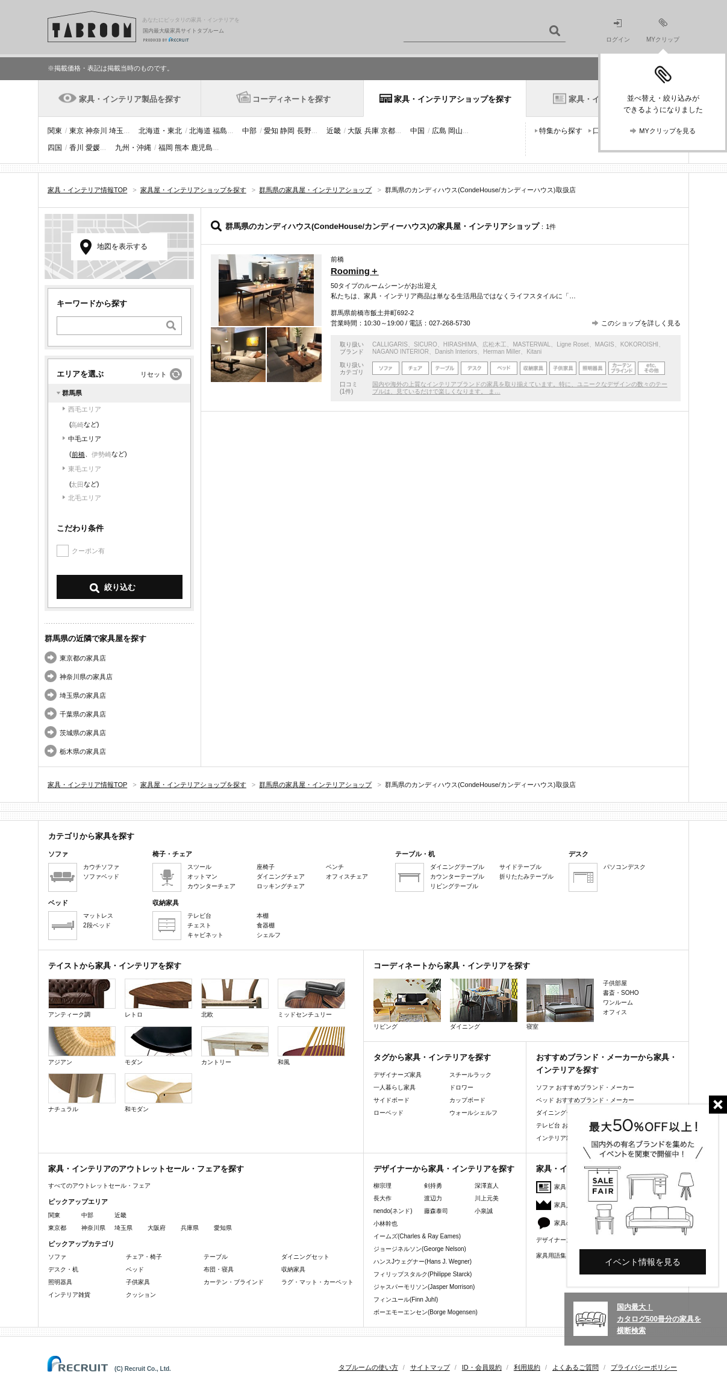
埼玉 (116, 131)
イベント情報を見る (643, 1262)
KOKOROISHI (639, 344)
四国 (55, 147)
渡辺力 (433, 1198)
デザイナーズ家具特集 (566, 1240)
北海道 (200, 131)
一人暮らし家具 (394, 1087)
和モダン (158, 1092)
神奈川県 (93, 1227)
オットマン (202, 876)
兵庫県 (190, 1227)
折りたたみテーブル (526, 876)
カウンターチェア (211, 886)
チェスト (199, 925)
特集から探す (560, 131)
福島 (220, 131)
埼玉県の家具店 (83, 695)
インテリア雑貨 (69, 1294)
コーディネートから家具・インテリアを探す (451, 965)
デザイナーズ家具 (397, 1074)
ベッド (135, 1269)
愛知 (271, 131)
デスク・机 (63, 1269)
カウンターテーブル (457, 876)
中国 (417, 131)
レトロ (158, 998)
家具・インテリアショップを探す (452, 99)
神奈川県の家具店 (86, 676)
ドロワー (461, 1087)
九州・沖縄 (133, 147)
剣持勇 (433, 1185)
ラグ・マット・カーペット (317, 1282)
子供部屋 (615, 983)
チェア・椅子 (144, 1256)
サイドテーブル (520, 867)
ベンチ (335, 867)
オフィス (615, 1012)
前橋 (78, 454)
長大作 (382, 1198)
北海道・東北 (160, 131)
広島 (439, 131)
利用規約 (527, 1367)
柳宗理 (382, 1185)
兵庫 (371, 131)
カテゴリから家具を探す (91, 836)
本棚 (263, 915)
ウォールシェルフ (473, 1112)
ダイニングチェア (281, 876)
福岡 (165, 147)
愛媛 (93, 147)
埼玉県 (123, 1227)
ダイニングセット (305, 1256)
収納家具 (293, 1269)
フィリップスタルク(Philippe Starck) (422, 1274)
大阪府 (157, 1227)
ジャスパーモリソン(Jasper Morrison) (424, 1287)
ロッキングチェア (281, 886)
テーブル (216, 1256)
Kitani (533, 351)
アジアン (82, 1045)
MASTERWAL (532, 344)
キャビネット (205, 935)
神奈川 (96, 131)
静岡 (287, 131)
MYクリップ (662, 30)
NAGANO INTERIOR (400, 351)
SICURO (425, 344)
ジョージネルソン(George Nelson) (419, 1249)
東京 (76, 131)
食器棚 (266, 925)
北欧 (235, 998)
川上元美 (487, 1198)
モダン (158, 1045)
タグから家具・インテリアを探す (432, 1057)
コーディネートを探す (291, 99)
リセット (153, 374)
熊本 (182, 147)
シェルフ (269, 935)
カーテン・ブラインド (234, 1282)
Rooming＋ (355, 271)
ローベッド (388, 1112)
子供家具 (138, 1282)
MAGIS (604, 344)
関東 (55, 131)
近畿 (333, 131)
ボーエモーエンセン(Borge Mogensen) (425, 1312)
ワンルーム (618, 1002)
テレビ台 (199, 915)
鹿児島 (202, 147)
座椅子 (266, 867)
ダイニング (483, 1004)
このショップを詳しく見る (641, 323)
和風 (311, 1045)
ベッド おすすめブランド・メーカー (585, 1100)
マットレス (98, 915)
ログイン (618, 31)
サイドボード (391, 1100)
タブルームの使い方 (368, 1367)
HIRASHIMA (460, 344)
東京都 (57, 1227)
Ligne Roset (572, 344)
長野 (304, 131)
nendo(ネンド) (392, 1211)
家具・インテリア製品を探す (130, 99)
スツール (199, 867)
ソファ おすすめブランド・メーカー (585, 1087)
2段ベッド (97, 925)
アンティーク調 (82, 998)
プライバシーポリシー (644, 1367)
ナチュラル (82, 1092)
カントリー (235, 1045)
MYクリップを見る (667, 130)
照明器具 (60, 1282)
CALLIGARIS (390, 344)
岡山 (455, 131)
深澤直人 (487, 1185)
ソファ (57, 1256)
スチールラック (470, 1074)
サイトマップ (430, 1367)
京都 (388, 131)
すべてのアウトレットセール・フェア (99, 1185)
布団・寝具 (219, 1269)
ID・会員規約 (482, 1367)
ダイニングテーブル (457, 867)
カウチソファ (101, 867)
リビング (407, 1004)
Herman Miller (501, 351)
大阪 (355, 131)
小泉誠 (484, 1211)
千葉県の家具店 (83, 714)
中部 (249, 131)
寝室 (560, 1004)
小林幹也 (385, 1223)
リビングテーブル (454, 886)
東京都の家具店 (83, 658)
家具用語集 (551, 1255)
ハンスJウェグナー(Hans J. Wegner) (422, 1261)
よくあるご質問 (575, 1367)
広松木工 (494, 344)
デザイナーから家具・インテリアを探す (443, 1168)
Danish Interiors (456, 351)
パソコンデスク (625, 867)
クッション (141, 1294)
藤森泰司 (436, 1211)
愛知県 (223, 1227)
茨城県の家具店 (83, 732)
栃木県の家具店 (83, 751)
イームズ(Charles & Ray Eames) (417, 1236)
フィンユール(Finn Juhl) (405, 1299)
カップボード (467, 1100)
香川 (76, 147)
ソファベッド (101, 876)
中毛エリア (84, 438)
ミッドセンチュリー (311, 998)
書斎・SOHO (620, 992)
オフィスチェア (347, 876)
